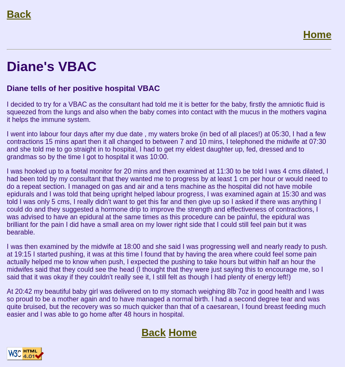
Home (317, 34)
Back (19, 14)
